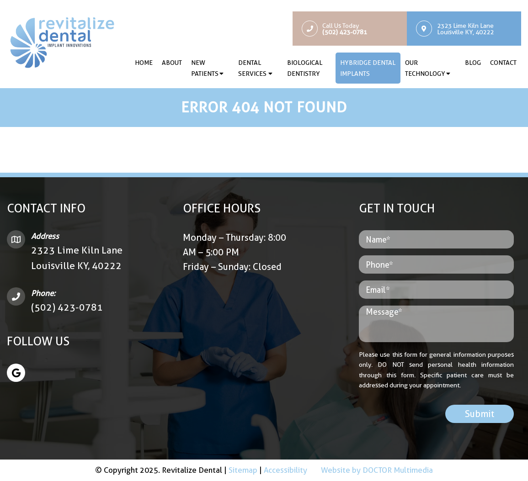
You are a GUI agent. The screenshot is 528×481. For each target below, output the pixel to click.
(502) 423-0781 (67, 307)
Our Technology (425, 68)
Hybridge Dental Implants (367, 68)
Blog (473, 62)
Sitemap (243, 470)
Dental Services (252, 68)
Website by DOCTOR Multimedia (377, 470)
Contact (503, 62)
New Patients (205, 68)
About (172, 62)
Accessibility (285, 470)
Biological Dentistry (304, 68)
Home (144, 62)
